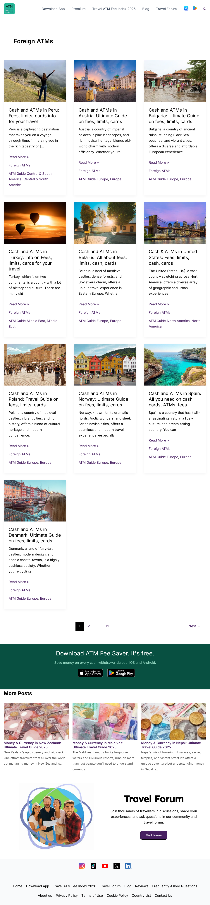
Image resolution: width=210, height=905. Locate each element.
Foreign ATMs (19, 165)
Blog (145, 9)
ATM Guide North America (169, 321)
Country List (141, 895)
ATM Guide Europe (93, 179)
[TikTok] (93, 866)
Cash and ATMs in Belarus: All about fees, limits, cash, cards (103, 257)
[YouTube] (105, 866)
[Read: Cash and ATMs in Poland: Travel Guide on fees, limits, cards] (35, 364)
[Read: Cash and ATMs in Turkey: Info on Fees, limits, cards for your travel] (35, 222)
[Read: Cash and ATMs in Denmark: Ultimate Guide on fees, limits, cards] (35, 500)
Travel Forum (166, 9)
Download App (53, 9)
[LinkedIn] (128, 866)
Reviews (142, 886)
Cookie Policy (117, 895)
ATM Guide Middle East (27, 321)
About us (45, 895)
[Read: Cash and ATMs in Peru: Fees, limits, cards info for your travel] (35, 81)
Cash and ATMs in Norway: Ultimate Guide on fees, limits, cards (103, 399)
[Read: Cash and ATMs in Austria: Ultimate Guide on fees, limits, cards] (105, 81)
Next (194, 626)
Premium (78, 9)
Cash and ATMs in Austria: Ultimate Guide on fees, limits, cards (103, 115)
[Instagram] (82, 866)
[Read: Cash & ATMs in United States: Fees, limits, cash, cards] (175, 222)
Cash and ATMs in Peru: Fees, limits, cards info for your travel (34, 115)
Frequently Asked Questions (174, 886)
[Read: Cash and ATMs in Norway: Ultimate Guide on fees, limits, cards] (105, 364)
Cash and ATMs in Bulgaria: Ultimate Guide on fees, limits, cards (174, 115)
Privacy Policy (67, 895)
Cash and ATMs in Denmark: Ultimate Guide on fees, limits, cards (35, 535)
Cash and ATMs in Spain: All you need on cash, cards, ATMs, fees (175, 399)
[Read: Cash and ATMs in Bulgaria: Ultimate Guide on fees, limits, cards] (175, 81)
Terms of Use (92, 895)
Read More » (19, 156)
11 (107, 626)
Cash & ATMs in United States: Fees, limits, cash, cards (173, 257)
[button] (204, 9)
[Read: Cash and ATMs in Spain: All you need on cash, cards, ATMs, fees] (175, 364)
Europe (115, 179)
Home (17, 886)
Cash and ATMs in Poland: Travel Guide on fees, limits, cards (33, 399)
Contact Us (163, 895)
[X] (116, 866)
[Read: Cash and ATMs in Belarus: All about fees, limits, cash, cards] (105, 222)
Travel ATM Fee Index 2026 (114, 9)
